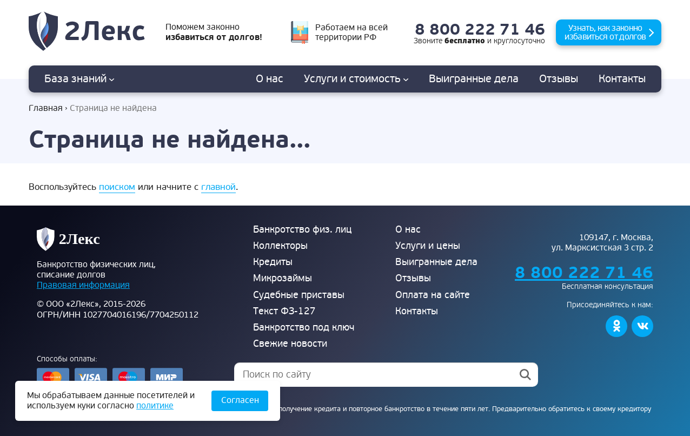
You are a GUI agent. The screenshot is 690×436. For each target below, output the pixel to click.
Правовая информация (83, 285)
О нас (269, 78)
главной (218, 187)
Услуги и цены (427, 246)
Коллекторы (280, 246)
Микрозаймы (282, 278)
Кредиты (273, 262)
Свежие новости (290, 343)
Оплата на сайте (432, 295)
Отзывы (558, 78)
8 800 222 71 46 (480, 30)
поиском (117, 187)
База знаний (79, 78)
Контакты (622, 78)
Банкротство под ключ (303, 327)
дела (474, 78)
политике (155, 405)
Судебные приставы (298, 295)
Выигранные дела (436, 262)
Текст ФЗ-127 (284, 311)
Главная (46, 108)
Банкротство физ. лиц (302, 229)
